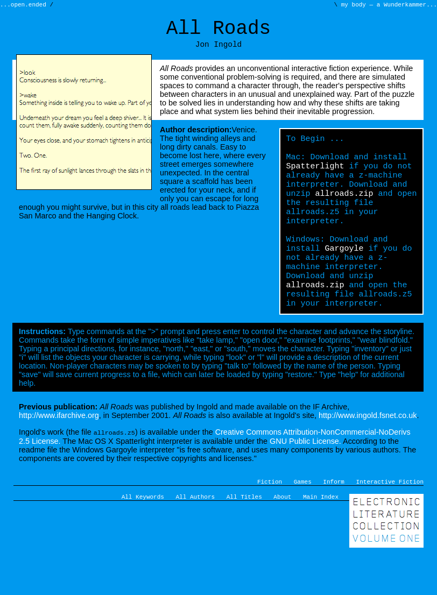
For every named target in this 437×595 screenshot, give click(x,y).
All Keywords (143, 537)
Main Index (321, 537)
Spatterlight (315, 179)
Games (303, 520)
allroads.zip (344, 212)
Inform (333, 520)
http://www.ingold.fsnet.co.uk (368, 453)
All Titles (244, 537)
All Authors (195, 537)
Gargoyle (344, 276)
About (282, 537)
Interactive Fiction (390, 520)
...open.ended (25, 6)
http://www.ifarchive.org (59, 453)
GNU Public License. (305, 478)
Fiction (269, 520)
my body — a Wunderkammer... (387, 6)
